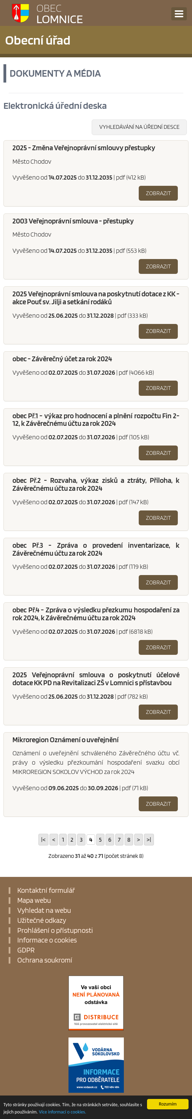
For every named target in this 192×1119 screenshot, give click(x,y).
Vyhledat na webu (44, 910)
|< (43, 839)
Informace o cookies (47, 940)
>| (149, 839)
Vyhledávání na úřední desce (139, 126)
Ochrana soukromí (44, 960)
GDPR (26, 950)
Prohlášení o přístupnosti (55, 930)
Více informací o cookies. (62, 1114)
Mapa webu (34, 900)
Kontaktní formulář (46, 890)
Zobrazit (158, 193)
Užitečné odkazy (41, 920)
